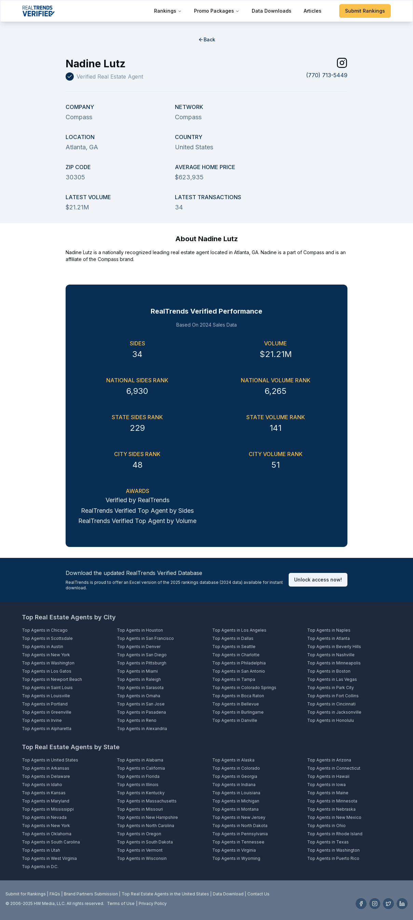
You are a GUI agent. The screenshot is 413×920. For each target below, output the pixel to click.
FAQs (55, 893)
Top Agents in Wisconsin (142, 858)
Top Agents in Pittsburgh (141, 662)
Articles (312, 11)
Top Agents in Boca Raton (238, 695)
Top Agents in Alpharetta (46, 728)
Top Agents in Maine (327, 792)
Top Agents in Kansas (44, 792)
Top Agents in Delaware (46, 776)
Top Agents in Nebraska (331, 809)
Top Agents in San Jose (141, 703)
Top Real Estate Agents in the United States (165, 893)
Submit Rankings (365, 11)
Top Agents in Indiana (234, 784)
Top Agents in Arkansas (45, 768)
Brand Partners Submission (91, 893)
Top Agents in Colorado (236, 768)
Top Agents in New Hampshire (147, 817)
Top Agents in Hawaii (328, 776)
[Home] (38, 10)
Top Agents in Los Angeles (239, 630)
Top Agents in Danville (234, 720)
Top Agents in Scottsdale (47, 638)
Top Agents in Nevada (44, 817)
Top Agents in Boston (328, 671)
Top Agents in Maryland (45, 801)
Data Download (228, 893)
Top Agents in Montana (235, 809)
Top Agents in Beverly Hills (334, 646)
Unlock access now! (318, 579)
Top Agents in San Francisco (145, 638)
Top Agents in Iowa (326, 784)
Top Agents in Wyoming (236, 858)
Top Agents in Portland (45, 703)
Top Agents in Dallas (232, 638)
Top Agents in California (141, 768)
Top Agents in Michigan (235, 801)
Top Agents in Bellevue (235, 703)
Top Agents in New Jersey (238, 817)
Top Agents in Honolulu (330, 720)
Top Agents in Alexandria (142, 728)
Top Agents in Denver (139, 646)
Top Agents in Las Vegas (332, 679)
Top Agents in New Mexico (334, 817)
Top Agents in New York (46, 654)
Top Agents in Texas (328, 842)
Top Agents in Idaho (42, 784)
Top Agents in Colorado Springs (244, 687)
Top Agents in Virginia (234, 850)
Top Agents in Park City (330, 687)
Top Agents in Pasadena (141, 712)
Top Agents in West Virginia (49, 858)
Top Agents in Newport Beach (52, 679)
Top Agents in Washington (48, 662)
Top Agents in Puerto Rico (333, 858)
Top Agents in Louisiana (236, 792)
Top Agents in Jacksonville (334, 712)
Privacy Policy (153, 903)
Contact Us (258, 893)
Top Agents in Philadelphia (239, 662)
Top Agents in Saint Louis (47, 687)
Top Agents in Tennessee (238, 842)
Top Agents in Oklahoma (46, 833)
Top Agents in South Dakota (145, 842)
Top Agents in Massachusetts (147, 801)
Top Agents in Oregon (139, 833)
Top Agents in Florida (138, 776)
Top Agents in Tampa (233, 679)
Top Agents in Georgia (234, 776)
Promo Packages (216, 11)
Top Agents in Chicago (45, 630)
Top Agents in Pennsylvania (240, 833)
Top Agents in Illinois (138, 784)
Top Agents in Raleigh (139, 679)
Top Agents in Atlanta (328, 638)
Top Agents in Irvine (42, 720)
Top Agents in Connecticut (333, 768)
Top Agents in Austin (42, 646)
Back (206, 39)
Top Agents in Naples (328, 630)
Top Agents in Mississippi (48, 809)
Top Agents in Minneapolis (334, 662)
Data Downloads (271, 11)
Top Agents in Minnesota (332, 801)
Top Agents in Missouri (140, 809)
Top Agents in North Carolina (145, 825)
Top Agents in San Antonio (238, 671)
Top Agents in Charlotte (236, 654)
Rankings (168, 11)
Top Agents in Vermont (140, 850)
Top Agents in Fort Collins (333, 695)
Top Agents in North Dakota (239, 825)
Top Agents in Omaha (138, 695)
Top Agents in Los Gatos (46, 671)
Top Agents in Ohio (326, 825)
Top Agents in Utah (41, 850)
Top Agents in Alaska (233, 760)
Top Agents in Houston (140, 630)
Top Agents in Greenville (46, 712)
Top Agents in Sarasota (140, 687)
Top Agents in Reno (136, 720)
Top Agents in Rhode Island (334, 833)
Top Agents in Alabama (140, 760)
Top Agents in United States (50, 760)
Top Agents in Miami (137, 671)
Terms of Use (121, 903)
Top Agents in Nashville (331, 654)
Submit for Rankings (25, 893)
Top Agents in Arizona (329, 760)
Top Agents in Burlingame (238, 712)
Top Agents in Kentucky (141, 792)
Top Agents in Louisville (46, 695)
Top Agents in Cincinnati (331, 703)
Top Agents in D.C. (40, 866)
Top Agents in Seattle (234, 646)
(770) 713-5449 (326, 75)
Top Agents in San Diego (142, 654)
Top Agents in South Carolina (51, 842)
